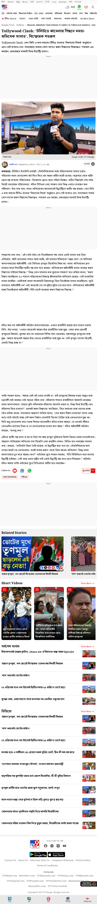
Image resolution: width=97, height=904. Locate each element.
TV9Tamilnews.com (56, 881)
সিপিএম (24, 477)
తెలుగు (25, 1)
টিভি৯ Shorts (10, 18)
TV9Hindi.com (9, 876)
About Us (23, 860)
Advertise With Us (39, 860)
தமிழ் (54, 1)
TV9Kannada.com (46, 876)
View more (87, 583)
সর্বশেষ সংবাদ (10, 646)
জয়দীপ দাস (13, 164)
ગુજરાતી (39, 1)
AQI (73, 7)
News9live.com (27, 876)
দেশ (81, 13)
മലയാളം (62, 1)
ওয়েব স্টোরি (33, 18)
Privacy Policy (83, 860)
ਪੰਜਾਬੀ (47, 1)
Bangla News (7, 25)
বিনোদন (67, 13)
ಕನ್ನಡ (18, 1)
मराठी (32, 1)
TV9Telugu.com (65, 876)
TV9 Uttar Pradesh (57, 886)
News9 (11, 1)
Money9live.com (37, 886)
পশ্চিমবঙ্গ (58, 13)
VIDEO (22, 18)
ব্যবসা (75, 13)
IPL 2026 (38, 13)
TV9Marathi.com (84, 876)
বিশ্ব (86, 13)
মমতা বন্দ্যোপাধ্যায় (9, 477)
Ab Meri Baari (87, 18)
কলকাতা (49, 13)
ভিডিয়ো (6, 711)
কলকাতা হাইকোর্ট (71, 18)
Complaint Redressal (63, 860)
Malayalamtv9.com (78, 881)
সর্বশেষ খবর (11, 13)
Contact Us (10, 860)
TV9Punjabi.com (35, 881)
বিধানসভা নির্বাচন (25, 13)
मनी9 (70, 1)
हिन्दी (3, 1)
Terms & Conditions (47, 865)
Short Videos (11, 583)
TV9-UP (78, 1)
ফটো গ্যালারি (46, 18)
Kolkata (20, 25)
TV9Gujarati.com (16, 881)
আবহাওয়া (57, 18)
